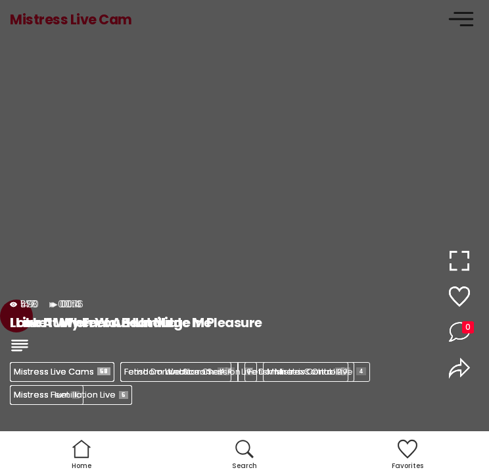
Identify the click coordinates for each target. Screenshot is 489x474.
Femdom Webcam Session (188, 371)
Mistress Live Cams (62, 371)
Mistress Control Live (316, 371)
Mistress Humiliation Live (71, 394)
